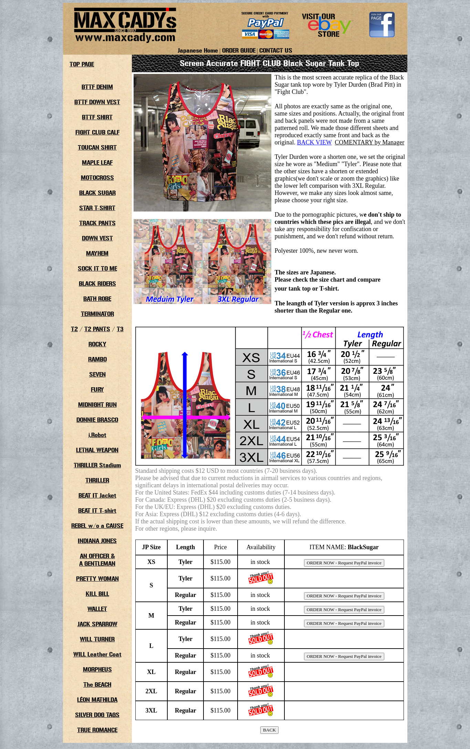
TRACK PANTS (97, 223)
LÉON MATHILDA (97, 700)
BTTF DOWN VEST (97, 102)
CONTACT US (275, 51)
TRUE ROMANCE (97, 730)
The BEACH (97, 685)
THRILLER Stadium (97, 465)
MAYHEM (97, 254)
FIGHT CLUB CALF (97, 133)
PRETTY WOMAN (97, 579)
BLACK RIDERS (97, 284)
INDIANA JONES (97, 541)
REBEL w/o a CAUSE (97, 526)
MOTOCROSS (97, 178)
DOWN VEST (97, 238)
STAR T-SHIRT (97, 208)
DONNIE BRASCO (97, 420)
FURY (97, 390)
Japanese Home (198, 51)
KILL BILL (97, 594)
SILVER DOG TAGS (97, 715)
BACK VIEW (314, 142)
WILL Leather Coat (97, 655)
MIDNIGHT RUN (97, 405)
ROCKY (97, 344)
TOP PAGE (82, 64)
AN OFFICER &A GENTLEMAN (97, 560)
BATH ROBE (97, 299)
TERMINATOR (97, 314)
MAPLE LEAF (97, 163)
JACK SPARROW (97, 624)
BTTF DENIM (97, 87)
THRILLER (97, 481)
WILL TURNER (97, 639)
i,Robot (97, 435)
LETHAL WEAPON (97, 450)
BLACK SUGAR (97, 193)
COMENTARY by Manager (369, 142)
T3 (120, 329)
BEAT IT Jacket (97, 496)
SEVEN (97, 375)
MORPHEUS (97, 670)
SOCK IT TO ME (97, 269)
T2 (74, 329)
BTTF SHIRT (97, 117)
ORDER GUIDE (238, 51)
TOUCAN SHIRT (97, 148)
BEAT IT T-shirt (97, 511)
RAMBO (97, 359)
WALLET (97, 609)
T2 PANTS (97, 329)
